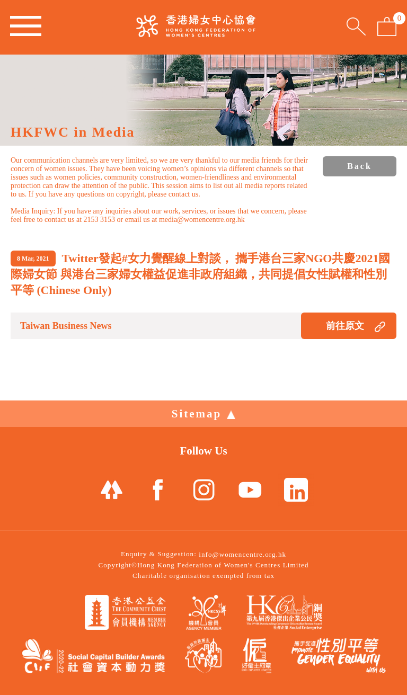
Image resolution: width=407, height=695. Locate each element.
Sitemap (204, 413)
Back (359, 166)
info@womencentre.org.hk (242, 554)
